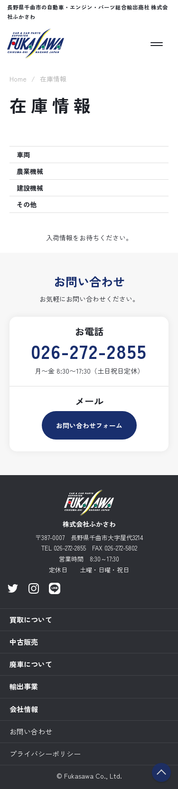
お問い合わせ (30, 731)
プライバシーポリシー (45, 754)
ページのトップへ (161, 772)
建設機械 (30, 188)
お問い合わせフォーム (89, 425)
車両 (23, 154)
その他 (27, 204)
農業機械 (30, 171)
